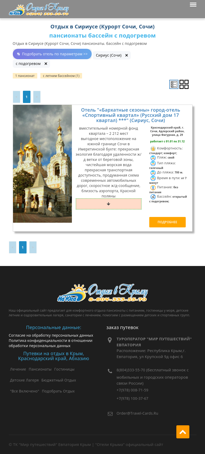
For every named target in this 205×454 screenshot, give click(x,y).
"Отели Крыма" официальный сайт (129, 444)
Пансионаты (40, 369)
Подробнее (167, 222)
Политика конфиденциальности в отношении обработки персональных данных (50, 343)
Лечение (18, 369)
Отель (130, 115)
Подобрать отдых (58, 391)
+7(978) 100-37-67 (132, 398)
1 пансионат (25, 76)
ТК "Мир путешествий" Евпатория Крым (52, 444)
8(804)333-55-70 (131, 369)
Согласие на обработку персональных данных (51, 335)
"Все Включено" (24, 391)
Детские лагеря (24, 380)
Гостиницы (64, 369)
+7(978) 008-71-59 (132, 390)
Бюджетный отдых (58, 380)
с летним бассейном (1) (61, 76)
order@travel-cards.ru (137, 413)
